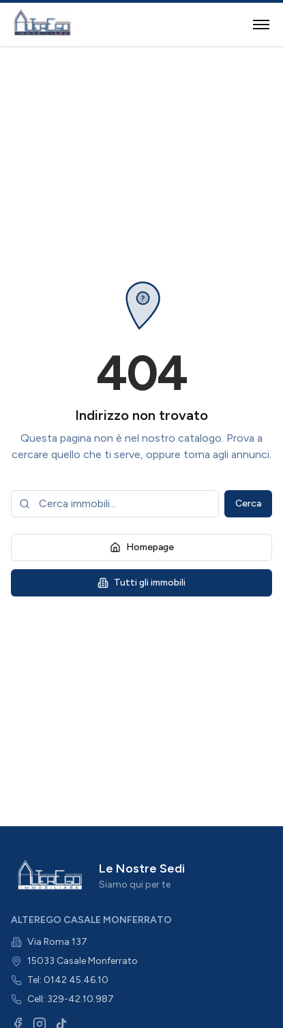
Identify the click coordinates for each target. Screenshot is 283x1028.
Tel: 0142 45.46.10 (67, 980)
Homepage (142, 547)
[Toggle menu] (261, 24)
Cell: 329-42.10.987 (70, 999)
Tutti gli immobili (141, 582)
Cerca (248, 503)
